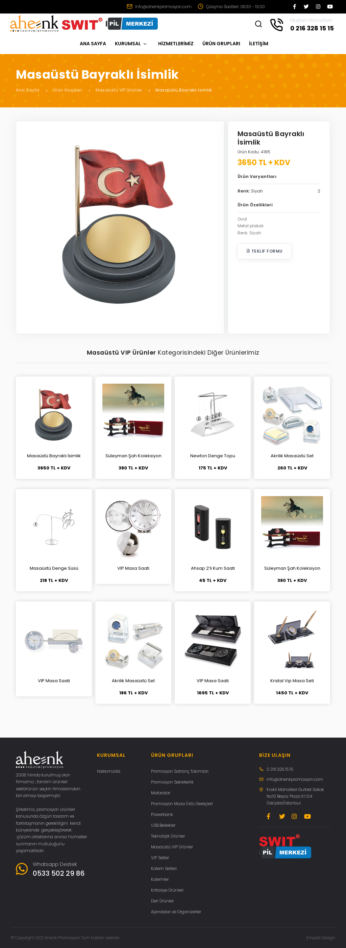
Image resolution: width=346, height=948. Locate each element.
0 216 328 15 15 (280, 769)
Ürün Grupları (67, 90)
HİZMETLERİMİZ (176, 43)
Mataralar (160, 793)
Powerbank (162, 814)
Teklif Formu (264, 251)
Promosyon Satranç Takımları (179, 771)
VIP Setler (160, 858)
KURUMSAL (131, 43)
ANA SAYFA (93, 43)
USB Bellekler (163, 825)
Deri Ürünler (162, 901)
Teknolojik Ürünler (168, 836)
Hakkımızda (108, 771)
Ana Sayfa (28, 90)
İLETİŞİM (258, 43)
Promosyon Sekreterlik (172, 782)
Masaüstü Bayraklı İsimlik (183, 90)
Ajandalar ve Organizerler (176, 912)
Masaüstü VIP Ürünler (119, 90)
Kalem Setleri (164, 868)
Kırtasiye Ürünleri (167, 890)
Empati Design (320, 938)
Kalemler (160, 879)
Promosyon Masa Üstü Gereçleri (182, 803)
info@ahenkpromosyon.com (159, 6)
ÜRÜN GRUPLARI (221, 43)
